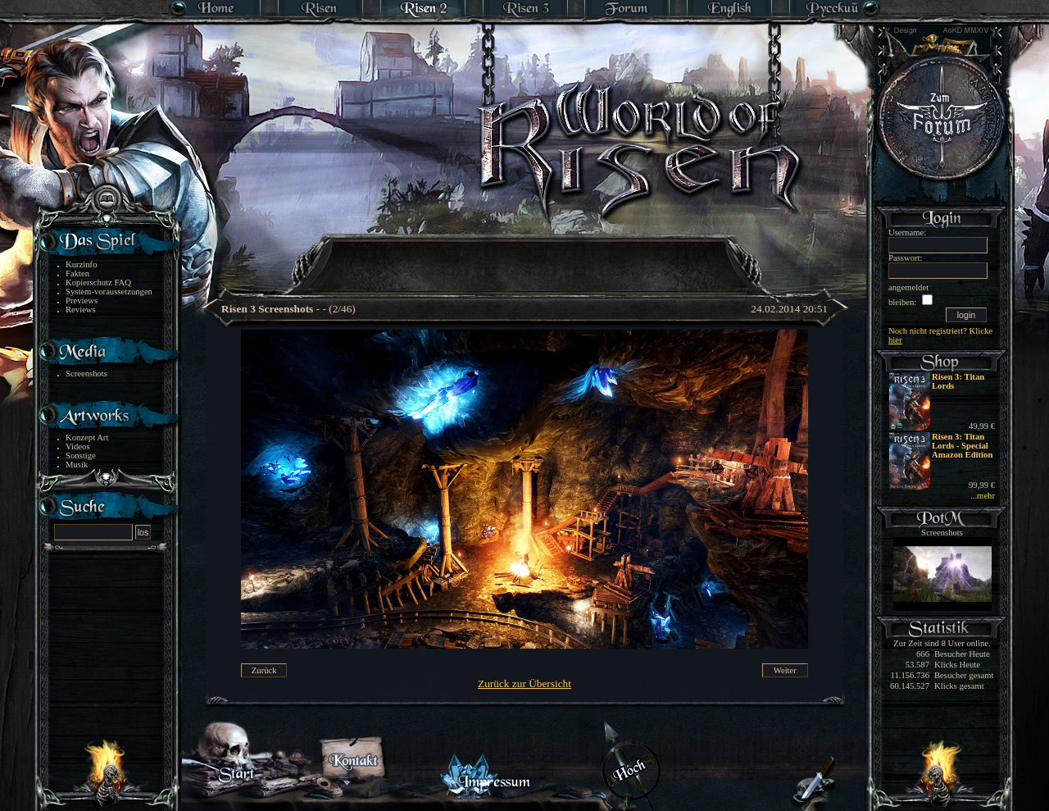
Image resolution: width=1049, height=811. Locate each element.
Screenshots (86, 373)
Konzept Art (87, 437)
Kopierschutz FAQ (98, 282)
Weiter (785, 670)
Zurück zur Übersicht (524, 683)
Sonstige (81, 455)
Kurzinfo (81, 264)
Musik (77, 464)
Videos (78, 446)
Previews (82, 300)
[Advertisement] (525, 254)
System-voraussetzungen (109, 291)
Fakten (77, 273)
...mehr (982, 495)
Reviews (81, 309)
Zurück (264, 670)
